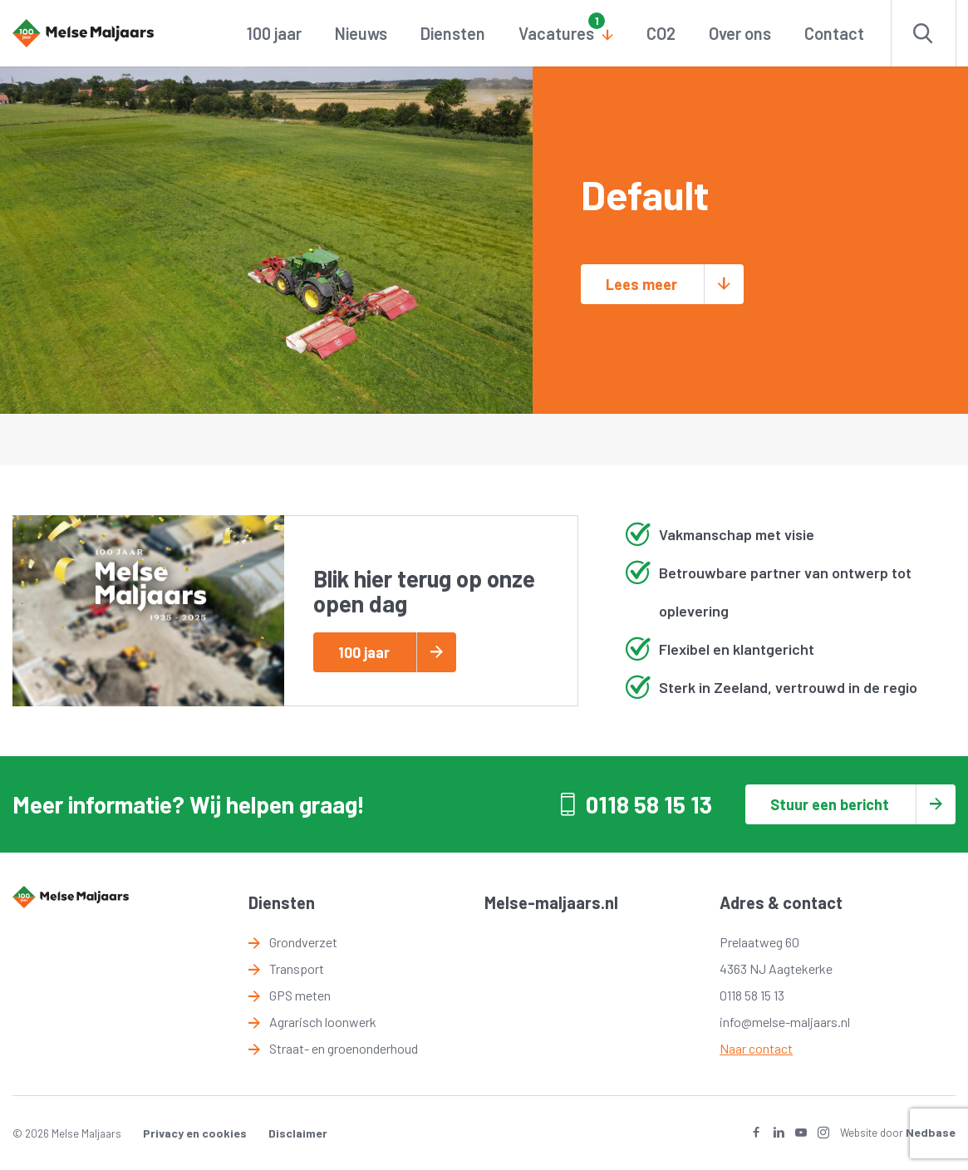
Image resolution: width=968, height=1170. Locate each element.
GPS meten (300, 995)
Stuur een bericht (829, 804)
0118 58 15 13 (649, 804)
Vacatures (556, 33)
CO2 (661, 33)
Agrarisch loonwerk (322, 1022)
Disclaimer (297, 1133)
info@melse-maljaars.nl (785, 1022)
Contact (834, 33)
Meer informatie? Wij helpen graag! (188, 804)
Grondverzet (303, 942)
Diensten (452, 33)
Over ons (740, 33)
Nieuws (361, 33)
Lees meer (641, 284)
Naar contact (756, 1048)
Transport (296, 968)
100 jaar (274, 33)
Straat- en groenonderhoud (343, 1048)
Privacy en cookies (195, 1133)
